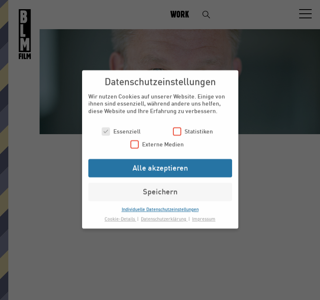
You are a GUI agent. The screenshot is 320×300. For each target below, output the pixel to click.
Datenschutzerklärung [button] (164, 215)
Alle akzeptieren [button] (160, 163)
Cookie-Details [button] (120, 215)
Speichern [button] (160, 187)
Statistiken (193, 127)
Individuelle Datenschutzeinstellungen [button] (160, 205)
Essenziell (121, 127)
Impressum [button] (203, 215)
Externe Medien (157, 140)
